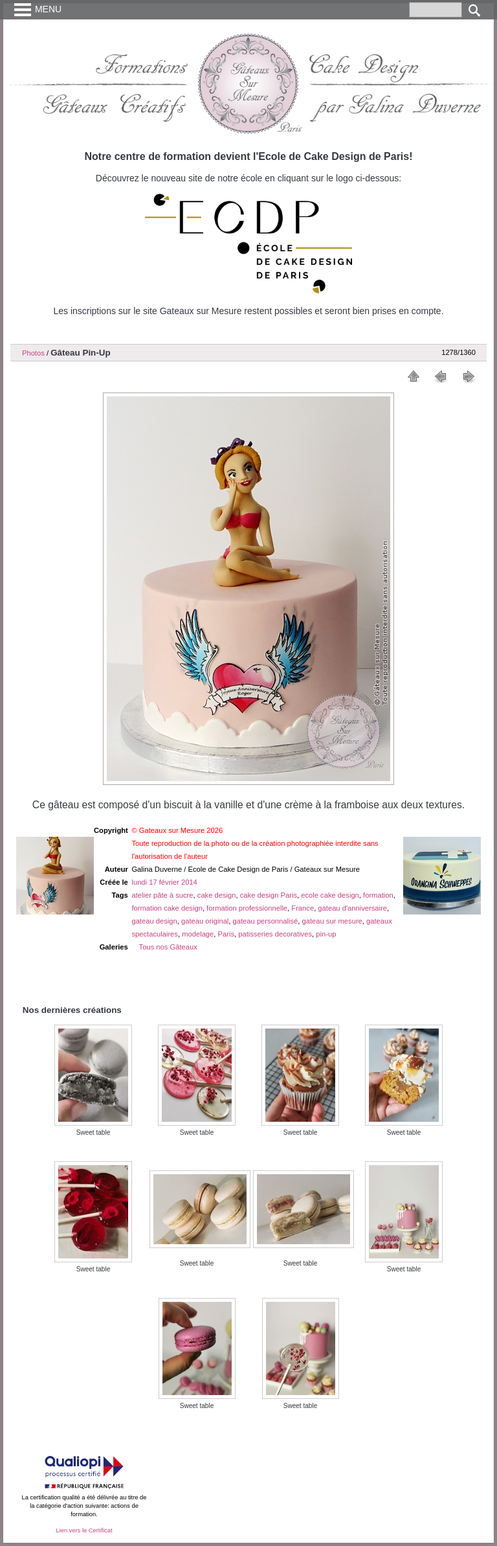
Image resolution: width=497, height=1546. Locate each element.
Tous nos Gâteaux (168, 947)
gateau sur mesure (332, 921)
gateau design (154, 921)
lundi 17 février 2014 (164, 882)
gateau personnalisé (265, 921)
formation (378, 895)
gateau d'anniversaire (352, 908)
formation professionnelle (246, 908)
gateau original (204, 921)
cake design (216, 895)
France (302, 908)
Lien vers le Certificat (84, 1530)
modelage (198, 934)
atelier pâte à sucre (162, 895)
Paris (226, 934)
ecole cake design (330, 895)
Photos (33, 353)
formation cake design (166, 908)
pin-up (326, 934)
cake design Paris (268, 895)
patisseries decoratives (275, 934)
